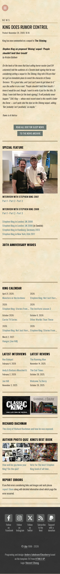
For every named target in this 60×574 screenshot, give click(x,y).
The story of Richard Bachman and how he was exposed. (27, 428)
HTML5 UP (40, 558)
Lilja (25, 546)
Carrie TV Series (9, 319)
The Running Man (38, 359)
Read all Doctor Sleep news (30, 127)
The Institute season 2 (40, 308)
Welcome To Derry (38, 381)
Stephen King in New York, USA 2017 (18, 234)
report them (8, 489)
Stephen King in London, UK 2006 (17, 221)
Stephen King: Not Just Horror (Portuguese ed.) (24, 330)
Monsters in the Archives (13, 298)
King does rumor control (25, 27)
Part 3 (20, 201)
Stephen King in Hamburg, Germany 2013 (21, 229)
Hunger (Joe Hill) (10, 341)
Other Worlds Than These (41, 319)
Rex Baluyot (7, 359)
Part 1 (5, 201)
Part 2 (12, 201)
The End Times (36, 370)
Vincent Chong (32, 562)
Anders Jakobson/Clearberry (37, 554)
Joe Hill (5, 381)
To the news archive (30, 133)
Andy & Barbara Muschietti (14, 370)
